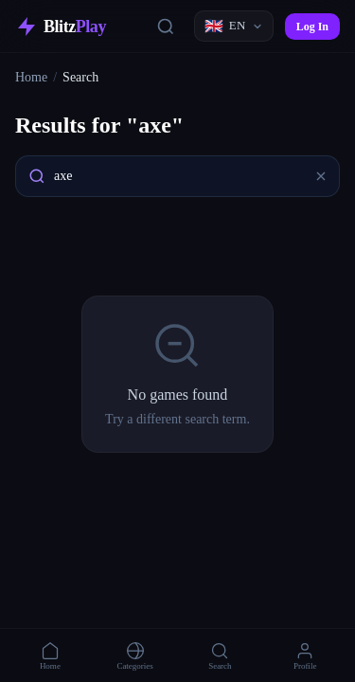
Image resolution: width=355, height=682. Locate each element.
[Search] (166, 26)
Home (31, 77)
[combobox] (177, 176)
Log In (312, 26)
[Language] (234, 26)
